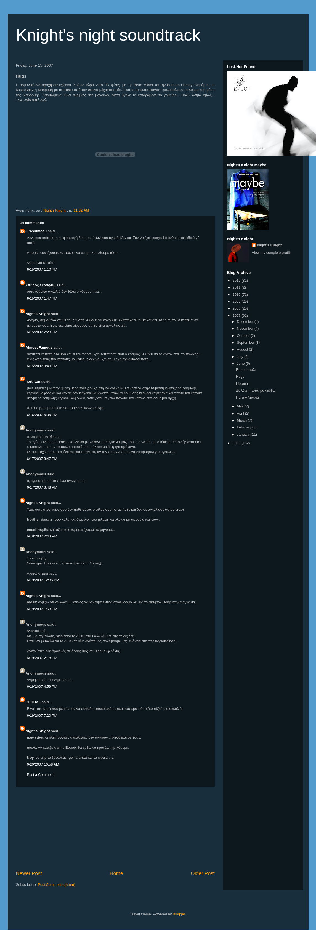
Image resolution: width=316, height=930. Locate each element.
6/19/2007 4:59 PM (42, 686)
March (242, 420)
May (241, 406)
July (240, 357)
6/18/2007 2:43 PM (42, 536)
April (241, 413)
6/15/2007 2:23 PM (42, 332)
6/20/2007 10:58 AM (43, 764)
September (246, 342)
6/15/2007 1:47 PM (42, 298)
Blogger (179, 914)
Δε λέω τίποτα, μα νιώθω (255, 390)
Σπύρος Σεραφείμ (41, 285)
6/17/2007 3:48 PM (42, 487)
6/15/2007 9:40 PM (42, 366)
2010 (237, 294)
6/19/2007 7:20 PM (42, 715)
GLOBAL (33, 702)
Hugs (240, 376)
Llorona (242, 384)
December (245, 321)
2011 (237, 287)
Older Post (203, 873)
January (244, 434)
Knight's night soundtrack (108, 35)
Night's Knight (38, 314)
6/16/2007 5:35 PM (42, 415)
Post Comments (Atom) (56, 885)
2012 (237, 280)
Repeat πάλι (246, 369)
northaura (34, 381)
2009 (237, 301)
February (244, 427)
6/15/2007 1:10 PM (42, 269)
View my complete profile (271, 253)
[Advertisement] (115, 828)
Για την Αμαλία (247, 397)
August (243, 349)
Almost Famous (39, 347)
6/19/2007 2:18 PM (42, 658)
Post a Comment (40, 774)
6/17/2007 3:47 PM (42, 459)
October (244, 336)
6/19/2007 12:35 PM (43, 580)
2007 (237, 315)
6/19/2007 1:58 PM (42, 609)
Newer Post (29, 873)
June (241, 363)
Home (116, 873)
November (245, 328)
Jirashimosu (36, 231)
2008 (237, 308)
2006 (237, 443)
